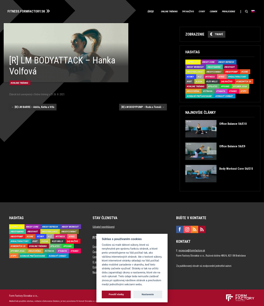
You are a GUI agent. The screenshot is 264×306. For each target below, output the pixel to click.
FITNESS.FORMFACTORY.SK (29, 10)
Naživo (174, 11)
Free (222, 75)
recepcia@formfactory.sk (192, 249)
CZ (200, 75)
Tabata (221, 90)
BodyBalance (195, 70)
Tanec (233, 90)
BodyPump (232, 70)
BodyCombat (214, 70)
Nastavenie (148, 294)
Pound (225, 85)
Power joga (240, 85)
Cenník (204, 11)
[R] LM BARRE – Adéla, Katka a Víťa (32, 102)
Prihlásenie (223, 11)
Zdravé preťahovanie (200, 95)
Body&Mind (215, 65)
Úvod (130, 11)
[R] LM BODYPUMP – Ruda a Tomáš (143, 102)
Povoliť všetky (116, 294)
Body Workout (196, 65)
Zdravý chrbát (225, 95)
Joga (199, 80)
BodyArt (230, 65)
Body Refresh (227, 61)
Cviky (189, 11)
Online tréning (150, 11)
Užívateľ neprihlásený (104, 225)
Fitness (211, 75)
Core (245, 70)
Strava (208, 90)
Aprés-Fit (193, 61)
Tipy (244, 90)
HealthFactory (238, 75)
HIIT (190, 80)
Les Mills (212, 80)
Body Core (208, 61)
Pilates (213, 85)
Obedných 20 (244, 80)
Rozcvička (193, 90)
